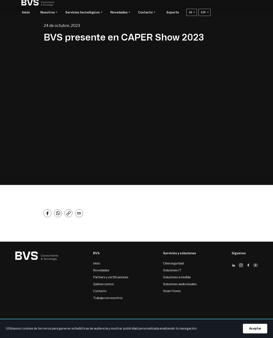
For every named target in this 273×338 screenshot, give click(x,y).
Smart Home (171, 292)
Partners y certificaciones (110, 278)
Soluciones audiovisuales (180, 285)
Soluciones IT (172, 271)
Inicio (26, 12)
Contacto (98, 292)
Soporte (172, 12)
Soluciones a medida (176, 278)
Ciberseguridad (173, 263)
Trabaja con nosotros (106, 299)
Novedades (99, 271)
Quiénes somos (102, 285)
